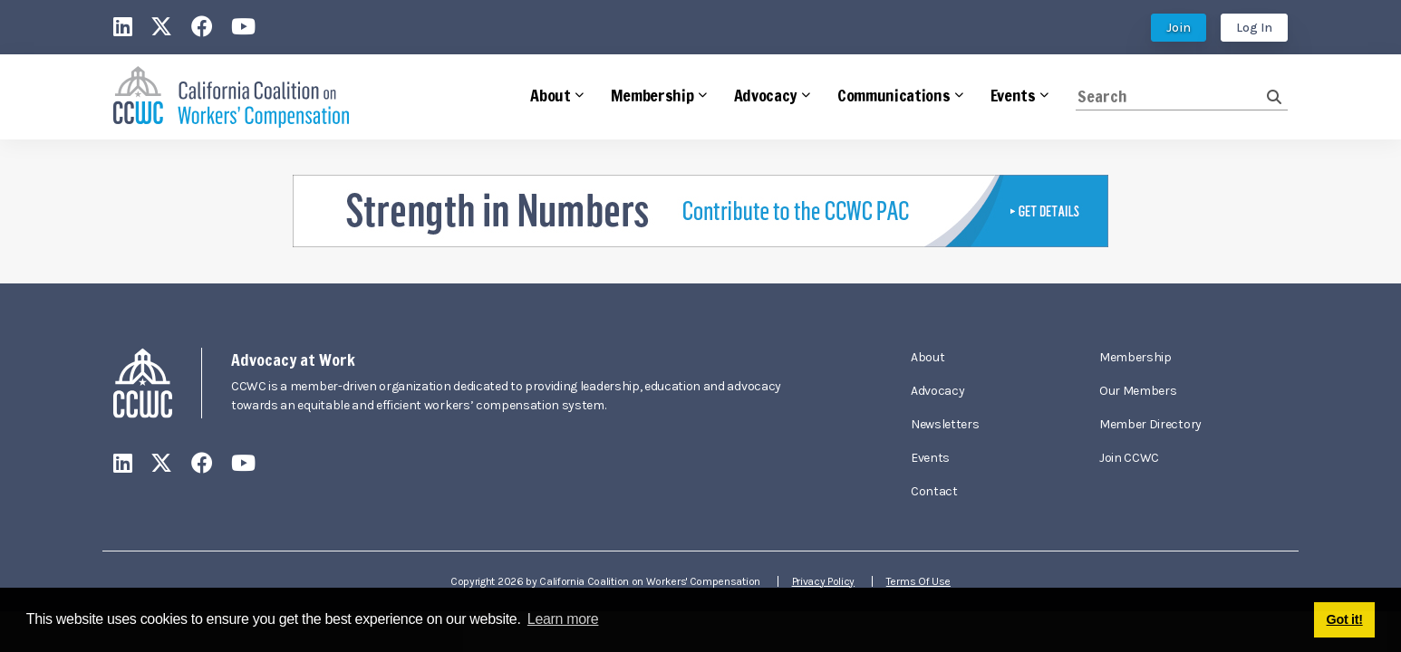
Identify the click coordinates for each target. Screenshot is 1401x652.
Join (1178, 27)
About (927, 357)
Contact (934, 491)
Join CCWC (1129, 457)
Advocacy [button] (765, 95)
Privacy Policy (823, 581)
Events (930, 457)
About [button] (550, 95)
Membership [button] (652, 95)
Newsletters (945, 424)
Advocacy (937, 390)
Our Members (1137, 390)
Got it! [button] (1345, 619)
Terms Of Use (918, 581)
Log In (1254, 27)
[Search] (1171, 96)
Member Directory (1150, 424)
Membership (1135, 357)
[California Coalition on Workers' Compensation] (231, 97)
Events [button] (1013, 95)
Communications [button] (894, 95)
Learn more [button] (563, 619)
